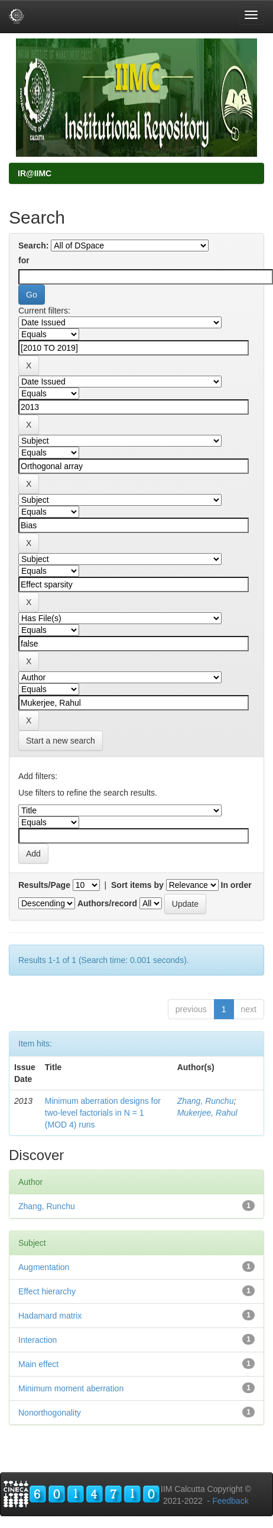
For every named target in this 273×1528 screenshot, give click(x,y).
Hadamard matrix (50, 1315)
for (24, 260)
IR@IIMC (34, 173)
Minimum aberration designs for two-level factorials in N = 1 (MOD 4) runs (103, 1112)
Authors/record (107, 903)
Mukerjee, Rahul (207, 1112)
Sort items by (137, 885)
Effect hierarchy (47, 1291)
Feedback (230, 1501)
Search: (33, 245)
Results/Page (44, 885)
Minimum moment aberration (71, 1388)
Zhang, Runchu (205, 1101)
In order (236, 885)
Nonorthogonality (49, 1412)
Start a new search (60, 740)
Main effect (38, 1364)
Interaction (37, 1340)
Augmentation (43, 1267)
